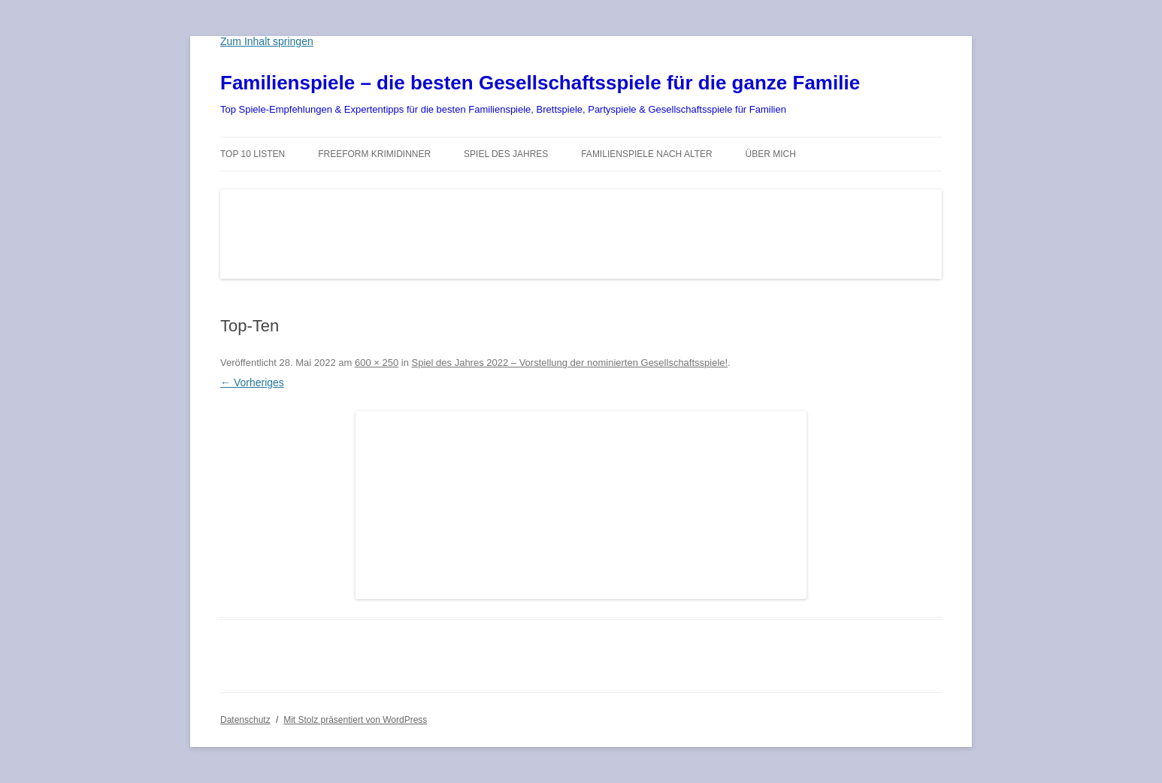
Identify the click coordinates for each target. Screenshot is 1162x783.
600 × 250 (376, 362)
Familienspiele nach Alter (647, 154)
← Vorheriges (252, 382)
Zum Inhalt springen (266, 41)
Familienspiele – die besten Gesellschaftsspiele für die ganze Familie (540, 82)
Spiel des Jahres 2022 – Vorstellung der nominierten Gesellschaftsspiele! (570, 362)
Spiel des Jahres (506, 154)
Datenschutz (245, 720)
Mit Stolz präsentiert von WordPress (355, 720)
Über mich (771, 154)
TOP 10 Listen (252, 154)
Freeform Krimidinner (374, 154)
